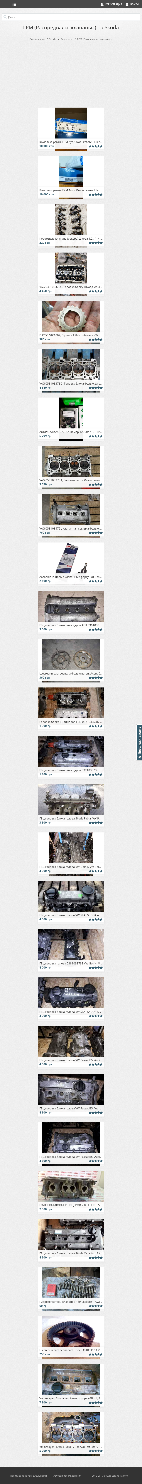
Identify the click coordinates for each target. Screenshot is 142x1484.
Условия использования (67, 1475)
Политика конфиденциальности (28, 1475)
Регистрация (113, 4)
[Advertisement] (71, 73)
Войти (134, 4)
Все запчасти (37, 39)
